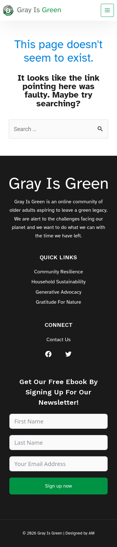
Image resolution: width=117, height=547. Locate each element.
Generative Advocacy (58, 292)
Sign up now (58, 486)
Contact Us (58, 340)
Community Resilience (58, 272)
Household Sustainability (59, 282)
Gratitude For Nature (58, 302)
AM (92, 533)
